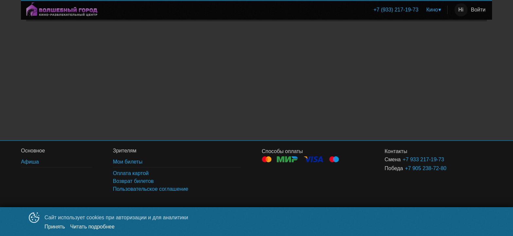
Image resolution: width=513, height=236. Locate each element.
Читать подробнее (92, 226)
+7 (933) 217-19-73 (395, 9)
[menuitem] (395, 10)
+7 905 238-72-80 (426, 168)
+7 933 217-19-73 (423, 159)
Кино (432, 9)
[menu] (274, 10)
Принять (54, 226)
